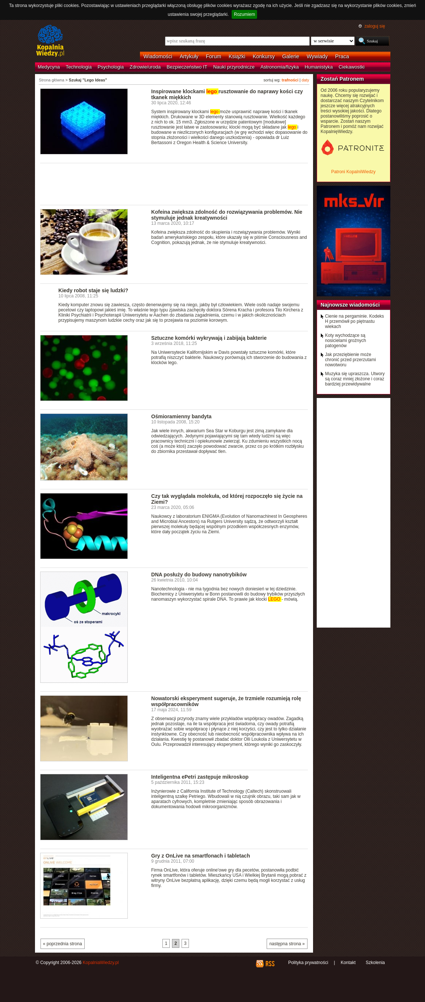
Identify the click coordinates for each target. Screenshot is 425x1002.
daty (305, 80)
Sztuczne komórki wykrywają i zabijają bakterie (209, 338)
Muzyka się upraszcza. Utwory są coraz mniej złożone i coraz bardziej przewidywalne (355, 379)
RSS (270, 963)
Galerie (290, 56)
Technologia (79, 67)
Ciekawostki (352, 67)
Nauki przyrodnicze (233, 67)
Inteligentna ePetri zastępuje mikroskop (200, 777)
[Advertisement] (174, 183)
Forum (213, 56)
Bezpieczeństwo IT (186, 67)
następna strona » (287, 943)
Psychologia (111, 67)
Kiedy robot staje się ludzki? (93, 290)
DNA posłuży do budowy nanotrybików (199, 574)
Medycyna (49, 67)
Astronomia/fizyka (279, 67)
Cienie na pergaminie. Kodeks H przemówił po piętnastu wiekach (354, 321)
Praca (342, 56)
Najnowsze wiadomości (350, 305)
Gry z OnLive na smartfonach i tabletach (200, 856)
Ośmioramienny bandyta (181, 416)
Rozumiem (244, 14)
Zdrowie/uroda (145, 67)
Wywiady (317, 56)
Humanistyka (319, 67)
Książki (237, 56)
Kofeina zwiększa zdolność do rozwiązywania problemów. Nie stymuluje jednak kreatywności (226, 215)
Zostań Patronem (342, 79)
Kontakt (348, 962)
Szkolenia (375, 962)
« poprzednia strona (62, 943)
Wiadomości (158, 56)
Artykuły (189, 56)
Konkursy (264, 56)
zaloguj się (374, 26)
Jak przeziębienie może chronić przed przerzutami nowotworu (350, 359)
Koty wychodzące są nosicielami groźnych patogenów (345, 340)
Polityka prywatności (308, 962)
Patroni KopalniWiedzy (353, 171)
